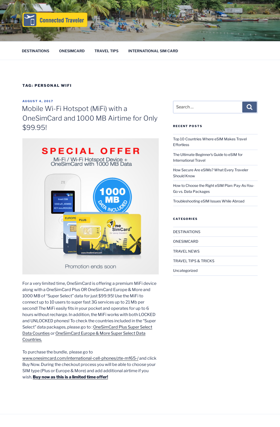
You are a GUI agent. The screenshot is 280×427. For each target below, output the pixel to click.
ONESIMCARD (72, 51)
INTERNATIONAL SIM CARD (153, 51)
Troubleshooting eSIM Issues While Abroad (208, 201)
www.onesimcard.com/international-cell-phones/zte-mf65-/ (80, 358)
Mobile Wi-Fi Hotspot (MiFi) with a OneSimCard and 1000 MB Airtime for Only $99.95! (90, 118)
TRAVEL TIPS (106, 51)
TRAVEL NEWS (186, 251)
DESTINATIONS (35, 51)
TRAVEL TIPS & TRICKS (193, 261)
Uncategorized (185, 270)
